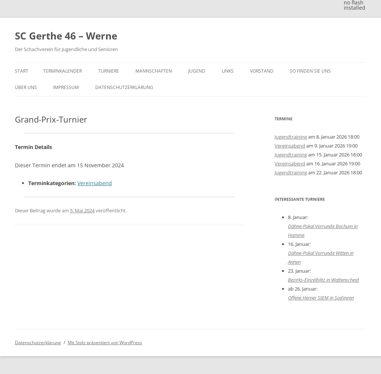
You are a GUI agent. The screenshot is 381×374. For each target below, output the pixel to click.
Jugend (196, 71)
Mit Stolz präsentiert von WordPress (105, 342)
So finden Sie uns (310, 71)
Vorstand (261, 71)
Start (21, 71)
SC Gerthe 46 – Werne (66, 35)
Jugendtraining (291, 136)
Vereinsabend (94, 183)
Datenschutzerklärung (124, 87)
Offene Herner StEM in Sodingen (321, 297)
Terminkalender (62, 71)
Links (228, 71)
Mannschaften (153, 71)
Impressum (66, 87)
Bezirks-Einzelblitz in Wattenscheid (323, 279)
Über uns (26, 87)
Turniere (108, 71)
